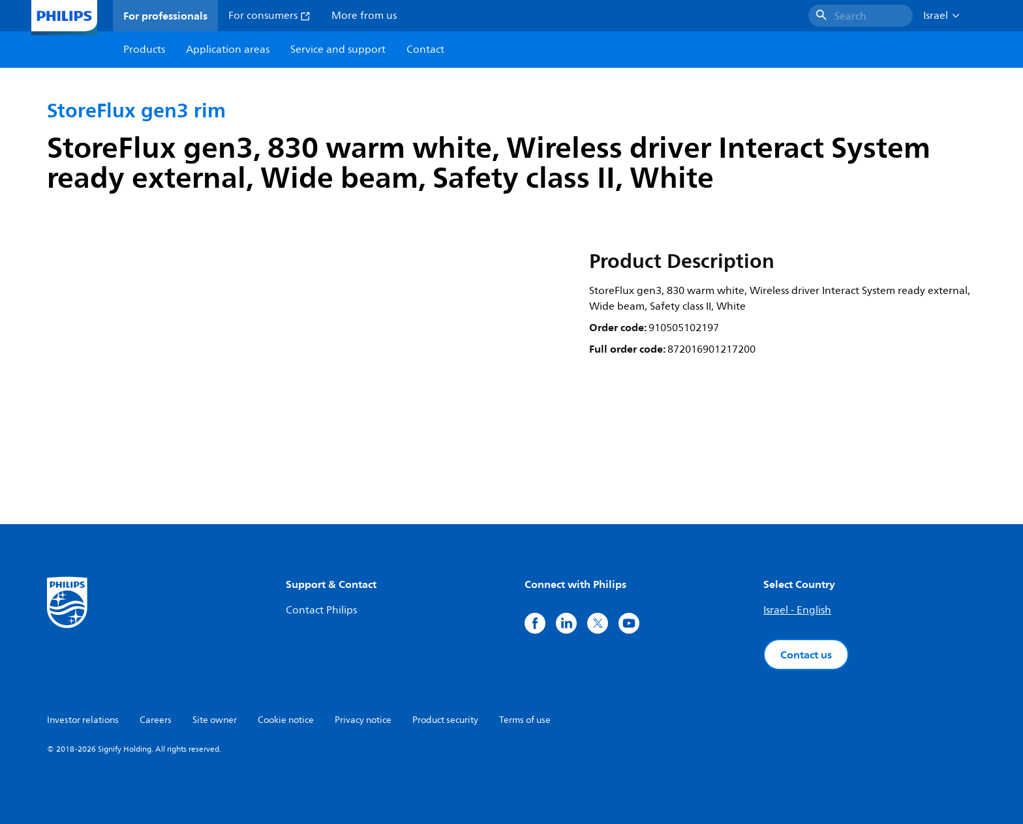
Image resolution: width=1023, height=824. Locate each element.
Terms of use (525, 720)
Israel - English (797, 610)
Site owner (214, 720)
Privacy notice (363, 720)
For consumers (269, 15)
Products (144, 49)
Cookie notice (286, 720)
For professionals (165, 15)
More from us (364, 15)
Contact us (806, 654)
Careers (156, 720)
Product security (445, 720)
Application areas (227, 49)
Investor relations (83, 720)
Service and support (338, 49)
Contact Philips (321, 610)
